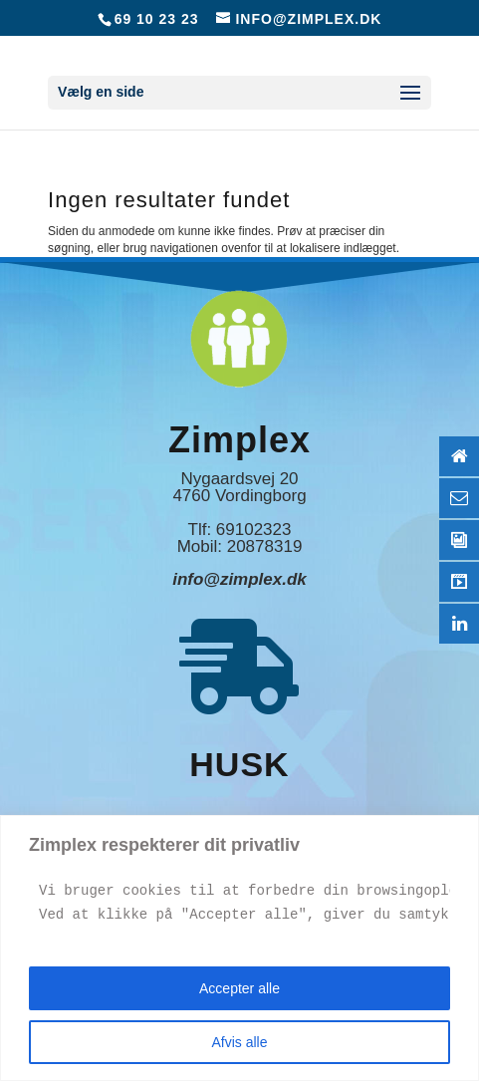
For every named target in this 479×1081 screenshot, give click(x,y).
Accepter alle (239, 988)
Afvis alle (239, 1042)
